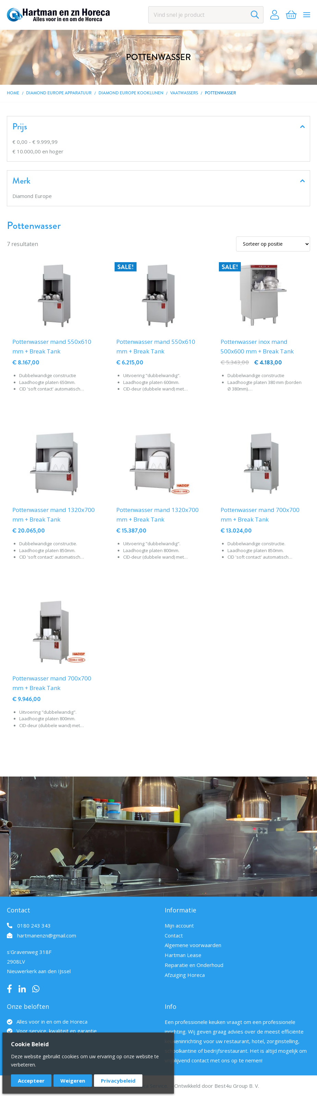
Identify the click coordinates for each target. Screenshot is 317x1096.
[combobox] (205, 14)
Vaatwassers (184, 93)
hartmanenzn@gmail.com (46, 935)
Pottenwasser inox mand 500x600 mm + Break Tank (257, 346)
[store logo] (58, 14)
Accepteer (31, 1080)
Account (274, 15)
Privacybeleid (118, 1080)
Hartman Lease (183, 955)
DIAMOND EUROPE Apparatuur (59, 93)
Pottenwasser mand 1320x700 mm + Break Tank (53, 514)
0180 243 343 (34, 925)
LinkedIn (22, 989)
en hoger (37, 151)
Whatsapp (35, 989)
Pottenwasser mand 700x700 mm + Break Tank (260, 514)
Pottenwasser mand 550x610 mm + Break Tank (51, 346)
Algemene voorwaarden (193, 945)
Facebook (9, 989)
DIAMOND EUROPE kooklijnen (130, 93)
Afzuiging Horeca (185, 974)
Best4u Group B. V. (236, 1085)
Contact (174, 935)
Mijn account (179, 925)
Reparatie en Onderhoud (194, 964)
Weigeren (72, 1080)
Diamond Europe (32, 196)
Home (13, 93)
